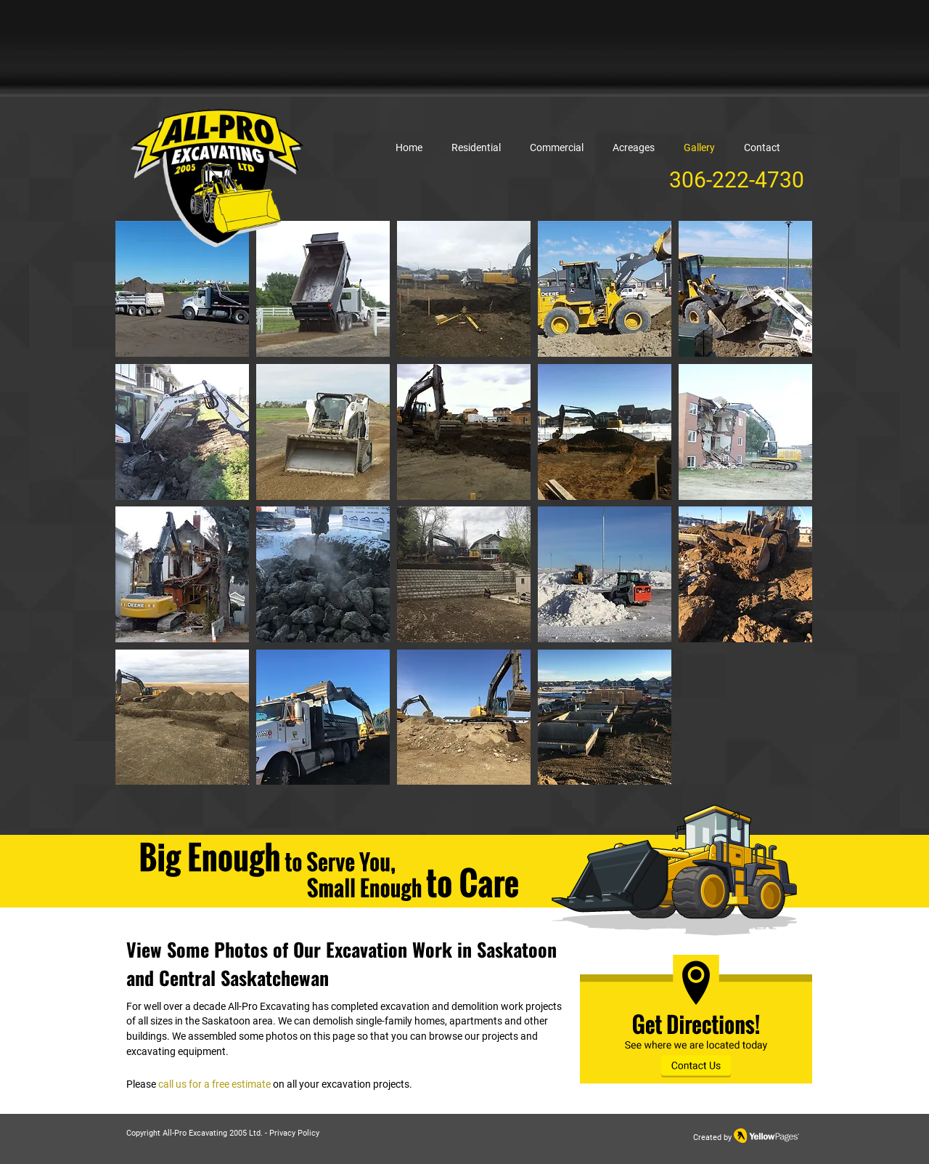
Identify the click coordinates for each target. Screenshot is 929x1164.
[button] (182, 289)
